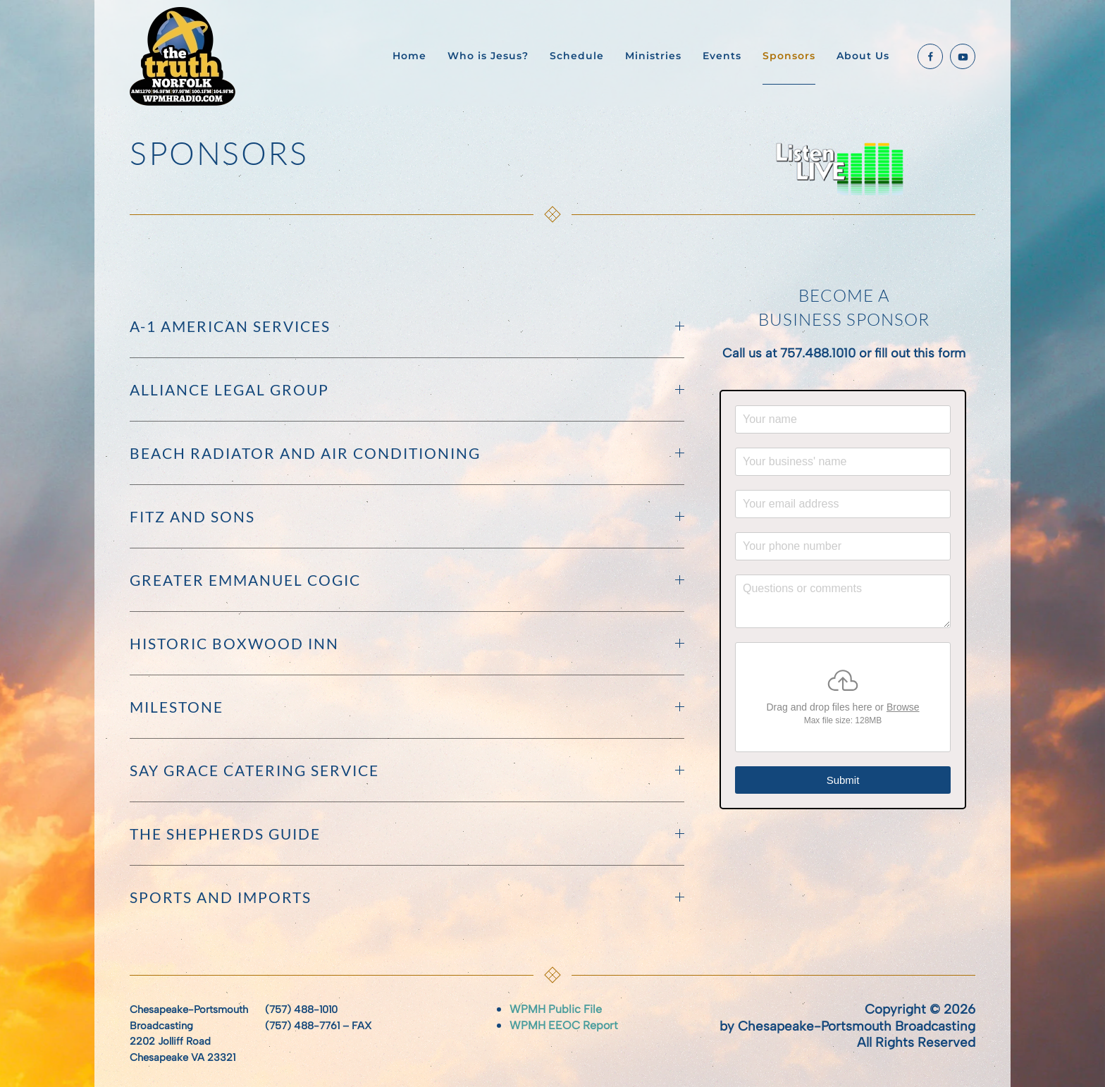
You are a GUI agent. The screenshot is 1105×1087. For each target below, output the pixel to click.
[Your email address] (843, 504)
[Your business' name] (843, 462)
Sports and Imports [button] (407, 897)
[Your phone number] (843, 546)
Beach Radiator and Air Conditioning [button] (407, 453)
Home (409, 55)
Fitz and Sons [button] (407, 516)
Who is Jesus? (488, 55)
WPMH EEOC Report (564, 1025)
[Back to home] (185, 56)
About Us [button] (863, 55)
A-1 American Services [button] (407, 326)
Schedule (577, 55)
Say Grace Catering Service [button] (407, 770)
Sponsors (789, 55)
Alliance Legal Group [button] (407, 389)
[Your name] (843, 419)
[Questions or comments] (843, 601)
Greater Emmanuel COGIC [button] (407, 580)
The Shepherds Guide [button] (407, 833)
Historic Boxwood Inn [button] (407, 643)
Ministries (653, 55)
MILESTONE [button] (407, 707)
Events (722, 55)
